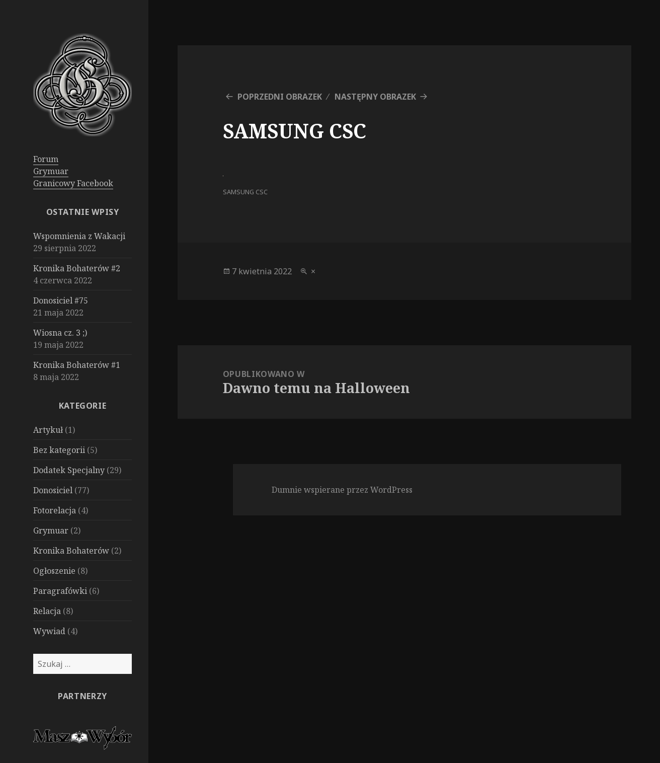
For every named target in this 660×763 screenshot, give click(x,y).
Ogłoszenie (54, 570)
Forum (45, 159)
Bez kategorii (59, 449)
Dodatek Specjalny (69, 470)
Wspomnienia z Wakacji (79, 236)
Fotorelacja (54, 510)
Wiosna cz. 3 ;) (60, 332)
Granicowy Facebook (73, 183)
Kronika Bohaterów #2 (76, 268)
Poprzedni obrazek (279, 96)
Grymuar (50, 171)
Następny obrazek (375, 96)
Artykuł (48, 429)
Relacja (47, 611)
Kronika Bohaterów (71, 550)
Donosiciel (52, 490)
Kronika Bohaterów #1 (76, 364)
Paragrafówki (60, 590)
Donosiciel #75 (60, 300)
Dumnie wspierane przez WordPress (342, 489)
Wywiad (49, 631)
